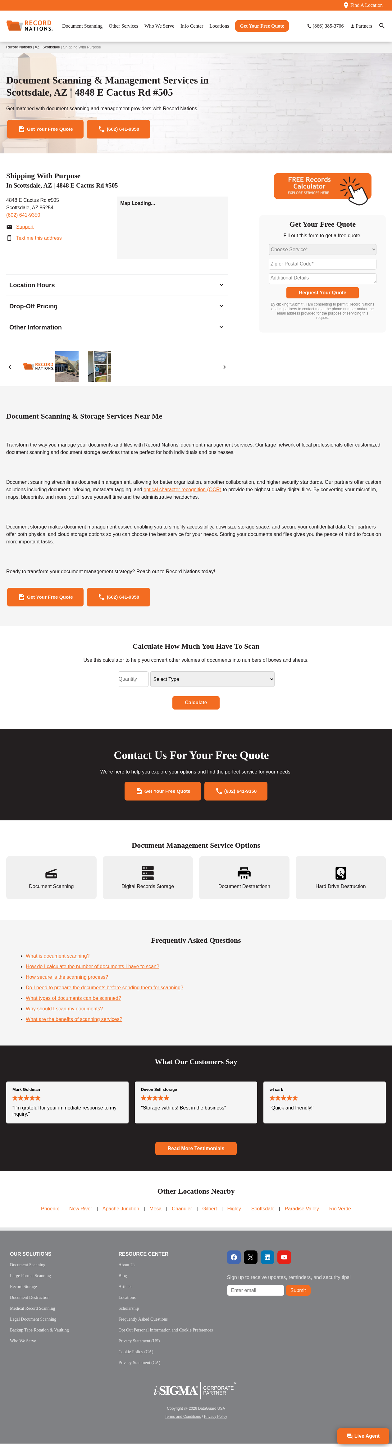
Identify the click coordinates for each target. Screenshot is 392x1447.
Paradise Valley (302, 1212)
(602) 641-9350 (23, 216)
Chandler (182, 1212)
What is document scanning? (57, 959)
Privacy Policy (215, 1420)
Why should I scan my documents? (64, 1011)
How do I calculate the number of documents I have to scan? (92, 969)
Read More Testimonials (196, 1151)
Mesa (155, 1212)
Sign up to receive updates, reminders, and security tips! (289, 1280)
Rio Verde (340, 1212)
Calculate (196, 704)
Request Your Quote (322, 293)
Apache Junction (121, 1212)
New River (80, 1212)
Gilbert (209, 1212)
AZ (37, 47)
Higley (234, 1212)
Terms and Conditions (183, 1420)
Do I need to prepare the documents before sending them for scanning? (104, 990)
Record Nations (19, 47)
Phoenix (50, 1212)
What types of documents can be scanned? (73, 1001)
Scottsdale (51, 47)
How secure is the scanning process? (67, 980)
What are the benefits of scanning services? (74, 1022)
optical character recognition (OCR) (182, 490)
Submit (298, 1293)
